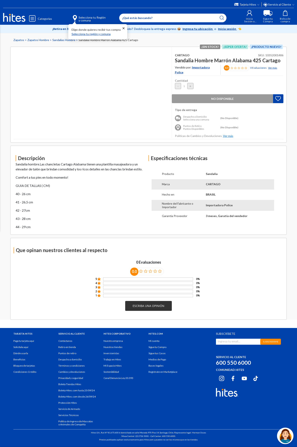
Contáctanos (65, 340)
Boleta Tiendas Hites (69, 384)
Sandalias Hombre (64, 40)
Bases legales (156, 365)
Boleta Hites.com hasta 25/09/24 (76, 390)
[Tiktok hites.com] (255, 377)
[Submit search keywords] (222, 18)
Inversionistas (111, 353)
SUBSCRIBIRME (270, 341)
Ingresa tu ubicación (198, 29)
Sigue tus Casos (157, 353)
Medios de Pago (157, 359)
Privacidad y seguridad (70, 378)
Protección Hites (67, 402)
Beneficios (19, 359)
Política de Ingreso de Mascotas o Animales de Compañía (75, 423)
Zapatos (19, 40)
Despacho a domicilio (70, 359)
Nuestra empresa (113, 340)
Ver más (272, 67)
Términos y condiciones (71, 365)
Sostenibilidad (111, 371)
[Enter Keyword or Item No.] (172, 18)
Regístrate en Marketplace (162, 371)
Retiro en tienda (67, 347)
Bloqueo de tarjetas (24, 365)
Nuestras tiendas (113, 347)
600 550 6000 (233, 362)
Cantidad (181, 80)
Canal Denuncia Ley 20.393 (118, 378)
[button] (249, 16)
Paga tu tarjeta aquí (23, 340)
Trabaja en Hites (112, 359)
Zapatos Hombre (38, 40)
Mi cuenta (153, 340)
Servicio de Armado (69, 408)
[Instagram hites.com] (221, 377)
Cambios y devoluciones (71, 371)
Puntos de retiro (67, 353)
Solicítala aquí (20, 347)
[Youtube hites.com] (244, 377)
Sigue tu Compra (157, 347)
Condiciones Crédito (24, 371)
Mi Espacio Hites (113, 365)
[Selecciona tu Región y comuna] (83, 16)
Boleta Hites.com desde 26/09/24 (77, 396)
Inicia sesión (227, 29)
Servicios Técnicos (68, 415)
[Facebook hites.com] (233, 377)
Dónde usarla (20, 353)
